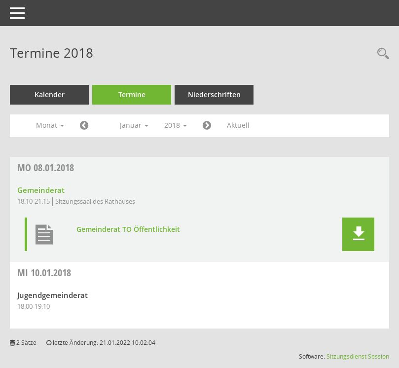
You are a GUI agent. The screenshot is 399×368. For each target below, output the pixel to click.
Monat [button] (50, 125)
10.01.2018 (44, 272)
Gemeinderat (41, 190)
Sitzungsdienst (346, 356)
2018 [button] (175, 125)
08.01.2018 (45, 167)
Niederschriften (214, 94)
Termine (131, 94)
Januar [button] (134, 125)
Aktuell (238, 125)
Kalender (50, 94)
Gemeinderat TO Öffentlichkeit (128, 229)
